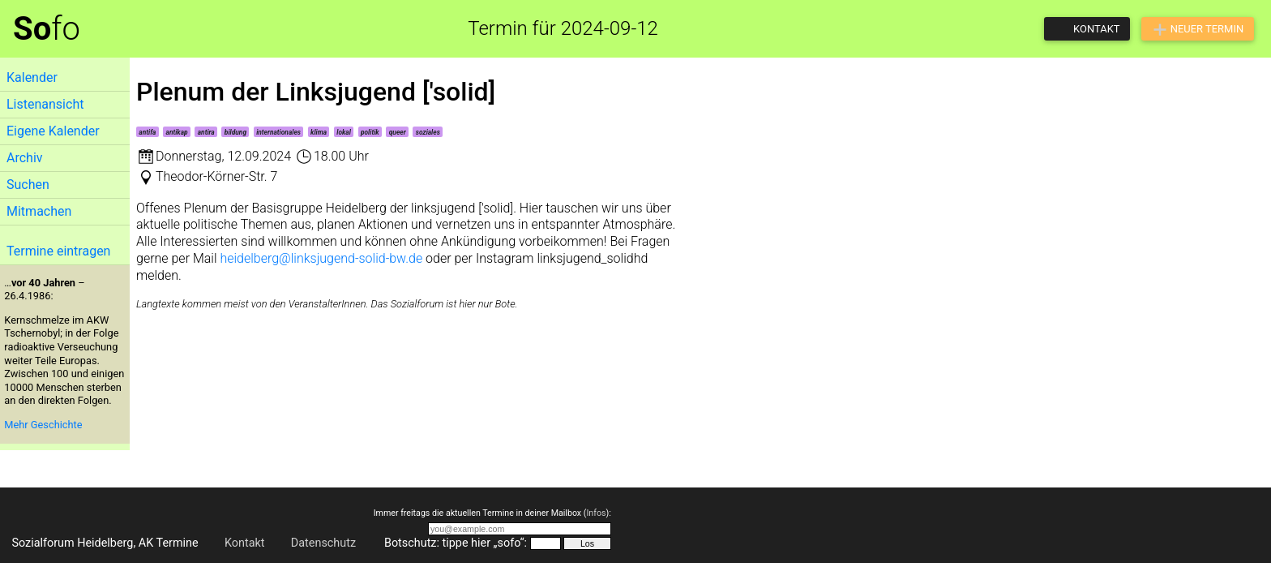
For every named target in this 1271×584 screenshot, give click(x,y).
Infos (596, 513)
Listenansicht (44, 104)
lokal (343, 132)
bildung (235, 132)
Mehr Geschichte (43, 425)
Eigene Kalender (53, 131)
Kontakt (245, 543)
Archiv (24, 157)
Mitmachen (38, 211)
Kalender (32, 77)
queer (397, 132)
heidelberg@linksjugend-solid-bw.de (321, 258)
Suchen (27, 184)
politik (370, 132)
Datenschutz (323, 543)
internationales (278, 132)
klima (318, 132)
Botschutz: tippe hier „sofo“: (455, 543)
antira (206, 132)
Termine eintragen (58, 251)
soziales (428, 132)
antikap (177, 132)
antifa (147, 132)
